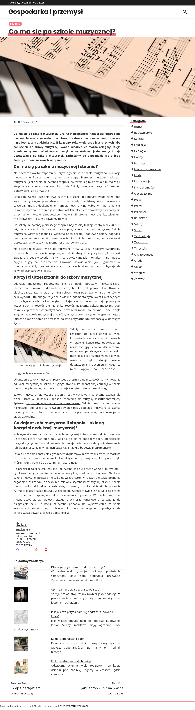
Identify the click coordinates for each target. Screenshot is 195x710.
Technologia (142, 236)
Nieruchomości (144, 187)
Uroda (138, 260)
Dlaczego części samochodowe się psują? (78, 567)
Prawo (138, 206)
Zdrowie (139, 279)
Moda (137, 175)
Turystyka (140, 248)
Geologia (140, 151)
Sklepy (138, 224)
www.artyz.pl (24, 544)
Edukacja (15, 23)
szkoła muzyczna (95, 173)
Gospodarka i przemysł (47, 11)
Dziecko (139, 139)
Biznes (138, 126)
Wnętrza (139, 273)
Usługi (138, 267)
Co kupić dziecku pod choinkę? (71, 661)
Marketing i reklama (147, 169)
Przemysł (140, 212)
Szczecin (21, 525)
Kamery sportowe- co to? (67, 639)
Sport (138, 230)
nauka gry (23, 529)
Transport (141, 242)
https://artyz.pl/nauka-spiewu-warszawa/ (54, 403)
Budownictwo (143, 132)
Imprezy (139, 163)
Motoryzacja (142, 181)
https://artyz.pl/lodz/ (106, 249)
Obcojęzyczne (143, 193)
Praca (137, 199)
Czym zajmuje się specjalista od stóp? (75, 589)
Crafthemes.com (78, 706)
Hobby (138, 157)
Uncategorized (144, 254)
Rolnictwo (140, 218)
